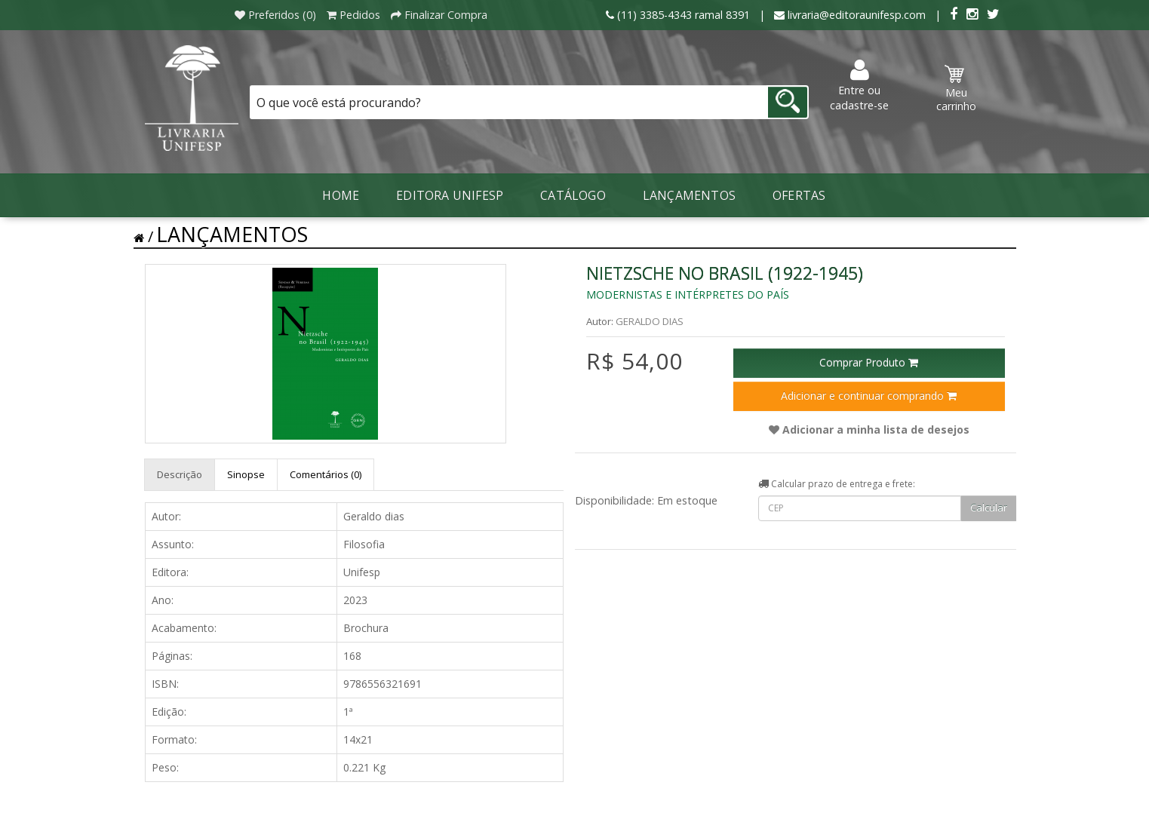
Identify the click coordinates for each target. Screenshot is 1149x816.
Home (340, 195)
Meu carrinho (956, 89)
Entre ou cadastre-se (859, 85)
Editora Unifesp (449, 195)
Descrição (179, 474)
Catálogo (573, 195)
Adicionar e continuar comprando (869, 395)
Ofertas (799, 195)
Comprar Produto (868, 362)
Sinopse (246, 474)
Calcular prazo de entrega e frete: (836, 483)
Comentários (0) (325, 474)
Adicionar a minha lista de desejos (869, 429)
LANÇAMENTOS (689, 195)
